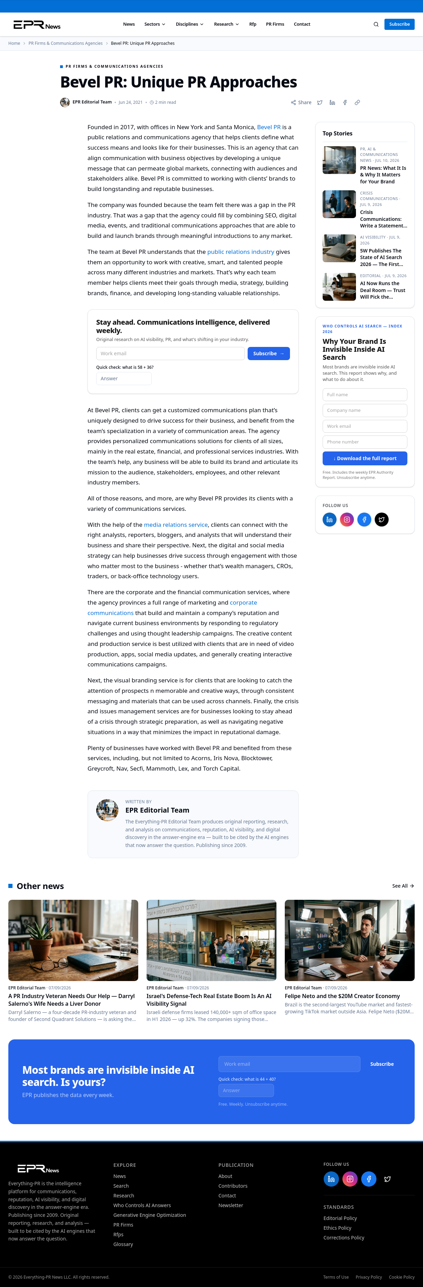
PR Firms (275, 24)
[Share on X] (319, 102)
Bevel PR (269, 127)
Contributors (233, 1185)
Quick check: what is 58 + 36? (125, 367)
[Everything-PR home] (54, 1168)
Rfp (252, 24)
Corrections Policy (344, 1237)
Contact (302, 24)
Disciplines (190, 24)
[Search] (376, 24)
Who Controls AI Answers (142, 1205)
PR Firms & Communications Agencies (65, 43)
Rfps (119, 1234)
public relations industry (240, 252)
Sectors (155, 24)
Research (226, 24)
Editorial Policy (340, 1218)
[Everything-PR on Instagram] (347, 519)
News (129, 24)
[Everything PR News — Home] (35, 24)
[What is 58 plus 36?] (124, 378)
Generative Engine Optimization (150, 1215)
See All (403, 885)
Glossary (123, 1244)
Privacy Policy (369, 1277)
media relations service (176, 525)
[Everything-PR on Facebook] (364, 519)
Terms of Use (336, 1277)
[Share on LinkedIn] (332, 102)
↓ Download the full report (365, 458)
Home (14, 43)
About (225, 1176)
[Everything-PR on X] (382, 519)
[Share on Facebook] (344, 102)
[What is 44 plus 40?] (246, 1090)
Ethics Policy (337, 1227)
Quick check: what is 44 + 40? (247, 1079)
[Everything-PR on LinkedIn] (330, 519)
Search (121, 1185)
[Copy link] (357, 102)
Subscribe (399, 24)
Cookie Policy (402, 1277)
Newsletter (230, 1205)
